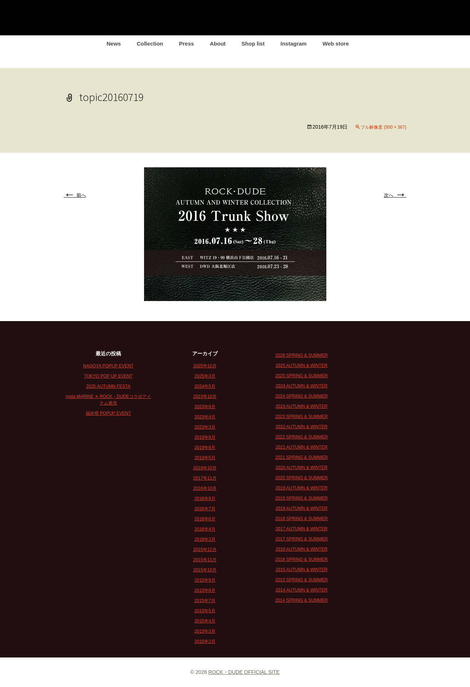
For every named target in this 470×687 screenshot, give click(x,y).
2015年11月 (205, 559)
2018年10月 (205, 468)
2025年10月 (205, 365)
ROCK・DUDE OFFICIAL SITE (244, 672)
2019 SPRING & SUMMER (301, 498)
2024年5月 (204, 386)
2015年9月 (204, 580)
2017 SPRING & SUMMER (301, 539)
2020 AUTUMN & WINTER (302, 467)
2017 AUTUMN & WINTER (302, 528)
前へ (75, 195)
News (113, 43)
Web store (336, 43)
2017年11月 (205, 478)
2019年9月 (204, 437)
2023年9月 (204, 406)
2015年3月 (204, 631)
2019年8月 (204, 447)
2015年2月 (204, 641)
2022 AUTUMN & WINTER (302, 426)
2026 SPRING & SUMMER (301, 355)
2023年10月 (205, 396)
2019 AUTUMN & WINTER (302, 488)
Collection (150, 43)
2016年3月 (204, 539)
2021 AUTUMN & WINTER (302, 447)
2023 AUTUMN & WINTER (302, 406)
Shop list (252, 43)
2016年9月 (204, 498)
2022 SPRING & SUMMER (301, 437)
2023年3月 (204, 427)
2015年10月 (205, 570)
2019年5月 (204, 457)
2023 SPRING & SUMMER (301, 416)
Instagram (293, 43)
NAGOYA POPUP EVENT (108, 365)
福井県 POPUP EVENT (108, 413)
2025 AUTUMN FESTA (108, 386)
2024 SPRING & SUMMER (301, 396)
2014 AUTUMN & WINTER (302, 590)
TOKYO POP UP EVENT (108, 376)
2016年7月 (204, 508)
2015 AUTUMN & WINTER (302, 569)
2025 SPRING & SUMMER (301, 375)
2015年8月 (204, 590)
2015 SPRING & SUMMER (301, 579)
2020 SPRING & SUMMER (301, 477)
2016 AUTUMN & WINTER (302, 549)
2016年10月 (205, 488)
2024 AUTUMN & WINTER (302, 386)
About (217, 43)
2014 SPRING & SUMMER (301, 600)
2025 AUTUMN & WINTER (302, 365)
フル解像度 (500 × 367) (383, 127)
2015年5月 (204, 610)
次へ (395, 195)
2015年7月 (204, 600)
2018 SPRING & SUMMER (301, 518)
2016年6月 (204, 519)
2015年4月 (204, 621)
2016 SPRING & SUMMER (301, 559)
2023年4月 (204, 416)
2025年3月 (204, 376)
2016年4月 (204, 529)
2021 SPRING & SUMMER (301, 457)
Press (186, 43)
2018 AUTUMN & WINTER (302, 508)
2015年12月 (205, 549)
